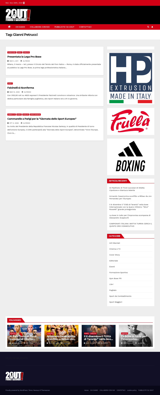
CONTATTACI (85, 27)
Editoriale (113, 261)
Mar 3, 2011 (14, 61)
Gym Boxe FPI (115, 278)
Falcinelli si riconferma (20, 87)
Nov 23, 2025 (54, 343)
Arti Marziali (114, 243)
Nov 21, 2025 (128, 343)
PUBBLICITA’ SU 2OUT (64, 27)
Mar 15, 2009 (15, 92)
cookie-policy (132, 390)
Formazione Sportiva (118, 272)
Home (86, 390)
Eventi (20, 52)
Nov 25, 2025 (17, 343)
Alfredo (25, 61)
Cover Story (12, 52)
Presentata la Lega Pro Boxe (24, 56)
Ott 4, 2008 (14, 123)
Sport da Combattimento (120, 296)
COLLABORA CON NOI (40, 27)
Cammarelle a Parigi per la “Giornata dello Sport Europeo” (41, 118)
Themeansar (45, 390)
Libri (111, 284)
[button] (148, 27)
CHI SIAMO (20, 27)
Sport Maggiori (35, 114)
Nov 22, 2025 (91, 343)
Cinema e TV (11, 114)
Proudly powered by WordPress (17, 390)
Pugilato (26, 52)
